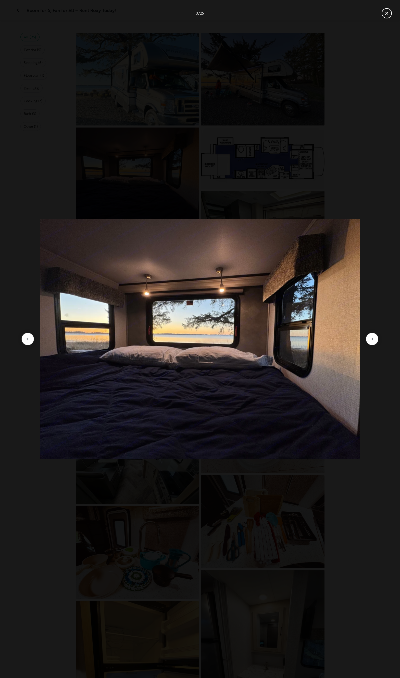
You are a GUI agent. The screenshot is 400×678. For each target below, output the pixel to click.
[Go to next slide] (372, 339)
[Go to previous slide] (28, 339)
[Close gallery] (387, 13)
